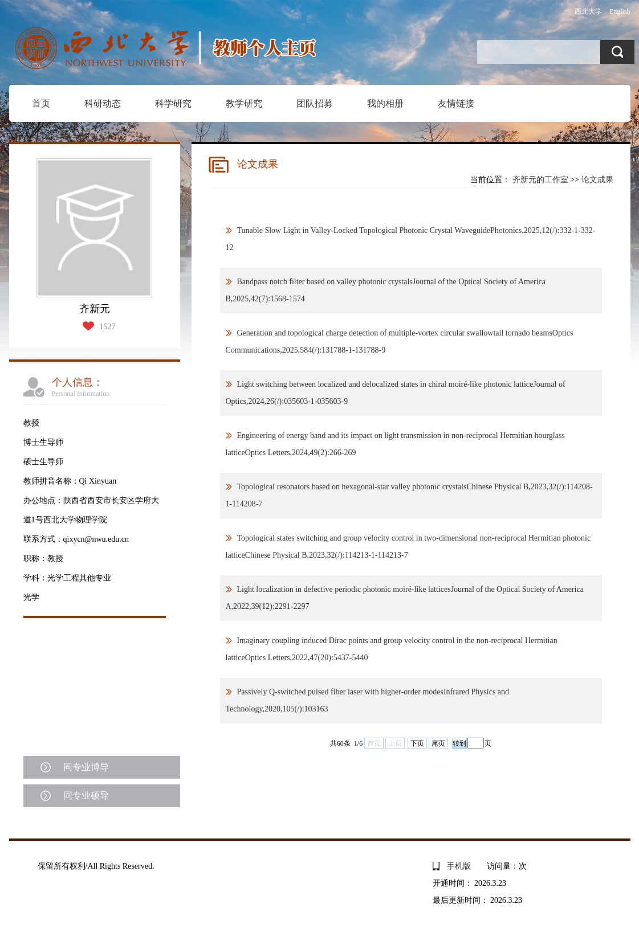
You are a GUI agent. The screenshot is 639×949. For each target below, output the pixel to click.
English (619, 11)
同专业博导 (86, 767)
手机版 (459, 866)
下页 (417, 743)
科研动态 (102, 103)
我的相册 (385, 103)
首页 (41, 103)
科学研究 (173, 103)
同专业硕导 (86, 795)
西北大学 (588, 11)
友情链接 (456, 103)
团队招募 (314, 103)
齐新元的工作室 (540, 179)
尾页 (438, 743)
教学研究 (244, 103)
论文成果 (597, 179)
